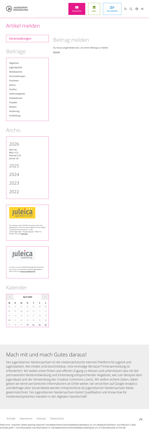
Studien (13, 89)
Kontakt (11, 418)
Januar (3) (13, 158)
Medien (13, 106)
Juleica (12, 85)
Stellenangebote (17, 93)
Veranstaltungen (20, 38)
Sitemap (41, 418)
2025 (14, 166)
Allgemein (14, 63)
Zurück (56, 52)
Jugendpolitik (15, 67)
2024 (14, 174)
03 (46, 324)
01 (33, 324)
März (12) (13, 152)
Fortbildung (15, 115)
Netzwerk (112, 11)
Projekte (13, 102)
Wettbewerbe (15, 71)
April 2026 (27, 297)
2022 (14, 192)
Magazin (76, 11)
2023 (14, 183)
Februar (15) (15, 155)
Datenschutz (57, 418)
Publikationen (16, 98)
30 (27, 324)
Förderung (14, 111)
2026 (14, 144)
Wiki (94, 11)
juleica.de (24, 234)
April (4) (13, 149)
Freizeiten (14, 80)
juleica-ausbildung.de (27, 271)
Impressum (26, 418)
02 (40, 324)
